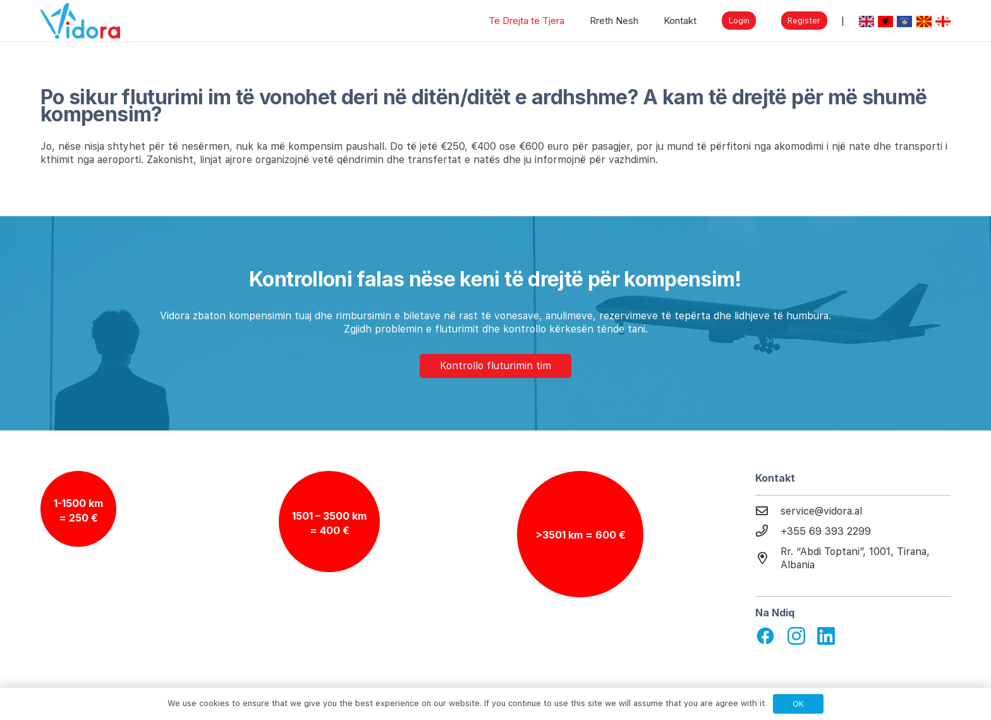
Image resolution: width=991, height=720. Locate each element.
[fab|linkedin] (826, 636)
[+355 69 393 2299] (768, 532)
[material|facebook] (765, 637)
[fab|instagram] (796, 636)
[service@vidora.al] (768, 511)
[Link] (80, 21)
